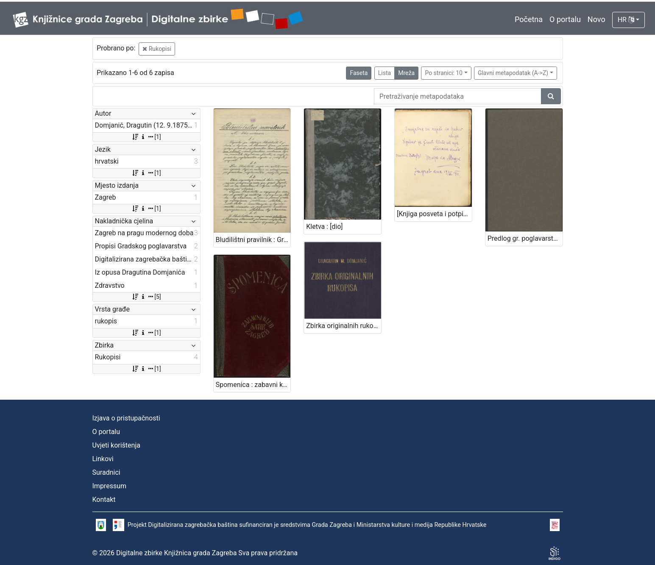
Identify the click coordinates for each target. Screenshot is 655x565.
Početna (529, 19)
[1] (146, 137)
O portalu (565, 19)
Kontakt (104, 499)
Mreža (406, 73)
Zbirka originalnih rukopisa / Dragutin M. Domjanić (343, 326)
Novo (596, 19)
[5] (146, 296)
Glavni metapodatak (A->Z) (513, 73)
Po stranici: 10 (444, 73)
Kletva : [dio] (324, 227)
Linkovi (103, 459)
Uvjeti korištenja (116, 445)
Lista (384, 73)
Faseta (359, 73)
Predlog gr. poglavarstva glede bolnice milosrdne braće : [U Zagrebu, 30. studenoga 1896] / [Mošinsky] (525, 238)
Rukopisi (156, 48)
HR (626, 20)
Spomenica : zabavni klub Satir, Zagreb (253, 385)
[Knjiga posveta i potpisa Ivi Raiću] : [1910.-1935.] (434, 214)
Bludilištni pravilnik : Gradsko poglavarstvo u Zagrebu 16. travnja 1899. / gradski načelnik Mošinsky (253, 240)
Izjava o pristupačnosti (126, 418)
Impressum (109, 486)
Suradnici (106, 472)
